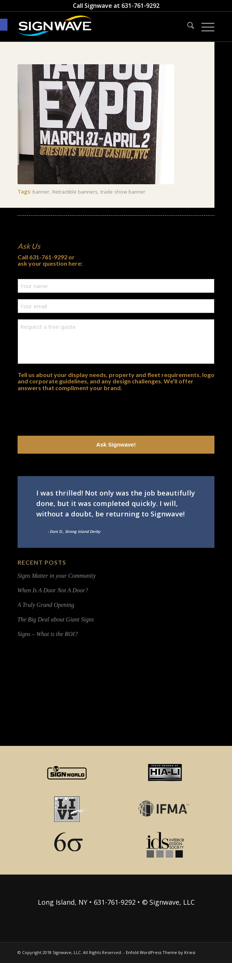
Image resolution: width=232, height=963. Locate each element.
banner (41, 191)
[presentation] (74, 411)
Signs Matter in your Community (57, 575)
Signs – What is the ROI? (48, 634)
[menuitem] (187, 26)
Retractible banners (75, 191)
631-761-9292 (140, 5)
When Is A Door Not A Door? (53, 590)
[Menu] (204, 26)
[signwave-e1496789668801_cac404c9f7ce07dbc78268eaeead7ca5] (96, 26)
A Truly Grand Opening (46, 605)
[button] (3, 25)
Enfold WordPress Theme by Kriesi (160, 952)
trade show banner (122, 191)
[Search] (187, 26)
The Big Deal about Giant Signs (56, 619)
